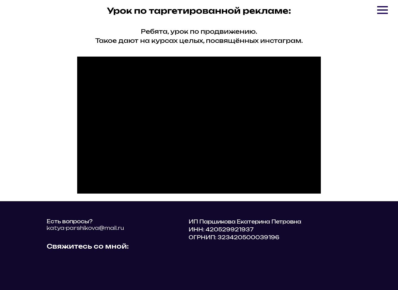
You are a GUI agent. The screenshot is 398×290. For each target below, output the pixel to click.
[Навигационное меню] (382, 10)
